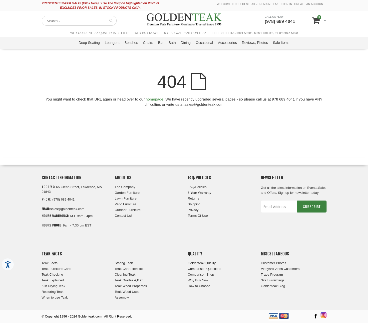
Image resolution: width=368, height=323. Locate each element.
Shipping (194, 204)
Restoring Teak (52, 292)
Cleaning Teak (125, 274)
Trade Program (272, 274)
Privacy (193, 210)
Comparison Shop (201, 274)
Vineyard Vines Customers (280, 269)
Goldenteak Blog (273, 286)
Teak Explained (53, 280)
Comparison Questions (204, 269)
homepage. (155, 99)
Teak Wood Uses (127, 292)
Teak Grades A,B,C (129, 280)
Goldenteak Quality (202, 263)
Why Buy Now (198, 280)
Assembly (122, 297)
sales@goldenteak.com (67, 209)
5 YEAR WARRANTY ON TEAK (185, 33)
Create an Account (309, 3)
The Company (125, 187)
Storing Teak (124, 263)
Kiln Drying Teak (53, 286)
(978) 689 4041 (280, 21)
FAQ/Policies (197, 187)
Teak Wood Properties (131, 286)
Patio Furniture (125, 204)
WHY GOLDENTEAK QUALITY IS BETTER (99, 33)
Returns (193, 198)
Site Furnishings (272, 280)
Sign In (287, 3)
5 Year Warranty (199, 193)
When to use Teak (55, 297)
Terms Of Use (198, 215)
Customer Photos (273, 263)
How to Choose (199, 286)
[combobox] (79, 21)
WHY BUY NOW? (146, 33)
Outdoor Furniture (128, 210)
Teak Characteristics (129, 269)
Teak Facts (50, 263)
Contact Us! (123, 215)
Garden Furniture (127, 193)
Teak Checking (52, 274)
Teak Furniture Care (56, 269)
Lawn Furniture (126, 198)
